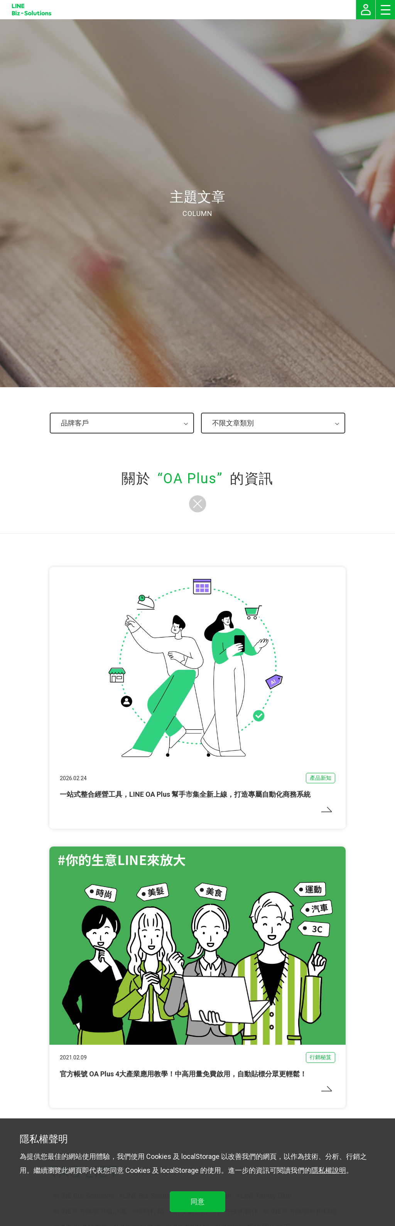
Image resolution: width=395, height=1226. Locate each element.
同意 (197, 1201)
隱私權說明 (328, 1170)
